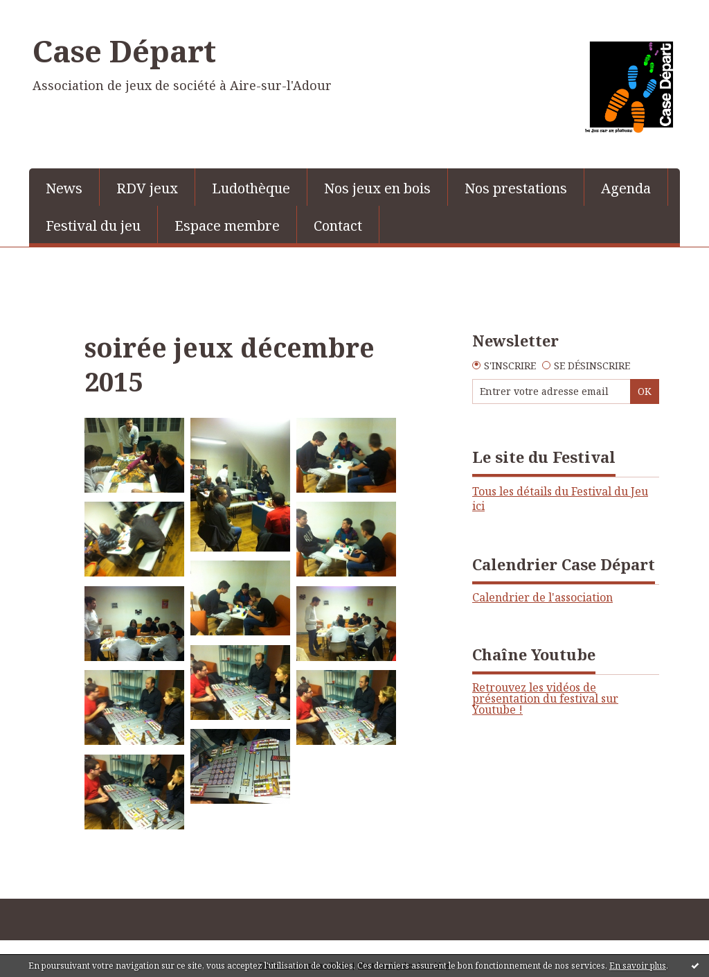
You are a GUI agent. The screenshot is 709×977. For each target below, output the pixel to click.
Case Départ (124, 50)
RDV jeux (147, 188)
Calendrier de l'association (542, 597)
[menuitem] (64, 187)
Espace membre (227, 225)
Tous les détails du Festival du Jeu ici (560, 498)
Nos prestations (516, 188)
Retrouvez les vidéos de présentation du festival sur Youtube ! (545, 698)
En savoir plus (637, 965)
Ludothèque (251, 188)
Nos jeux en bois (377, 188)
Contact (338, 225)
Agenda (626, 188)
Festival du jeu (93, 225)
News (64, 188)
